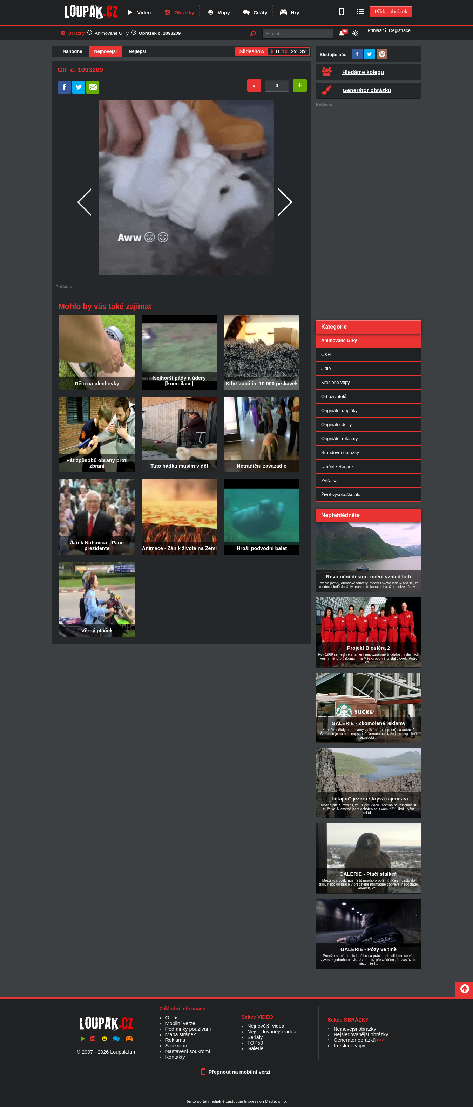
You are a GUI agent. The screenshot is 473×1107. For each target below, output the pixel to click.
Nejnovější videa (265, 1026)
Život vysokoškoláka (341, 494)
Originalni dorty (336, 424)
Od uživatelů (333, 396)
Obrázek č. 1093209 (160, 33)
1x (285, 51)
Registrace (400, 30)
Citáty (255, 12)
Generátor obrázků (354, 1040)
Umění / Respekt (338, 466)
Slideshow (251, 51)
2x (294, 51)
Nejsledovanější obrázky (360, 1034)
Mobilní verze (180, 1023)
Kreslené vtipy (335, 382)
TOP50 (255, 1043)
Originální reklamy (339, 438)
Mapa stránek (180, 1034)
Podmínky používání (188, 1029)
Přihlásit (375, 30)
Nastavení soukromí (187, 1051)
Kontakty (175, 1057)
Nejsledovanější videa (271, 1031)
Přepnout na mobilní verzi (236, 1072)
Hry (289, 12)
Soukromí (176, 1045)
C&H (326, 354)
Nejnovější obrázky (354, 1029)
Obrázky (178, 12)
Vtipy (218, 12)
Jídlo (326, 368)
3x (303, 51)
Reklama (175, 1040)
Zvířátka (329, 480)
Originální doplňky (339, 410)
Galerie (255, 1048)
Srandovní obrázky (340, 452)
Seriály (255, 1037)
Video (138, 12)
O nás (171, 1017)
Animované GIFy (111, 33)
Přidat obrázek (391, 11)
